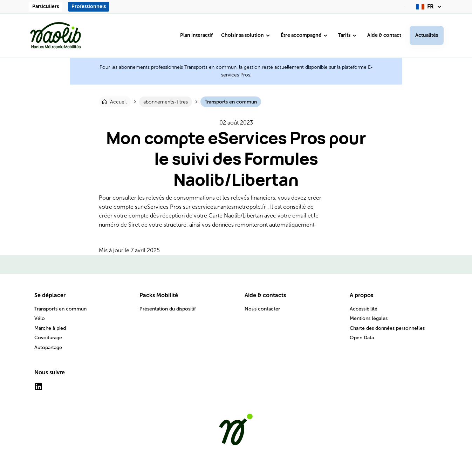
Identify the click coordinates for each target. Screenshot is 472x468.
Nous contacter (262, 309)
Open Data (362, 338)
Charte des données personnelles (387, 328)
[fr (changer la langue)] (430, 6)
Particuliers (45, 6)
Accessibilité (363, 309)
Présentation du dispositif (167, 309)
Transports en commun (60, 309)
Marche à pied (50, 328)
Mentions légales (369, 318)
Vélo (39, 318)
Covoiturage (48, 338)
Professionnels (88, 6)
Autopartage (48, 347)
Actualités (426, 35)
